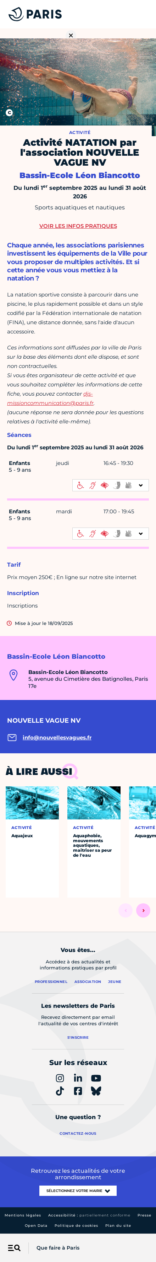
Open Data (36, 1225)
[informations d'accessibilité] (110, 485)
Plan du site (118, 1225)
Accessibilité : (89, 1215)
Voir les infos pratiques (78, 226)
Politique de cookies (76, 1225)
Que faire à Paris (58, 1248)
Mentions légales (23, 1215)
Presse (144, 1215)
